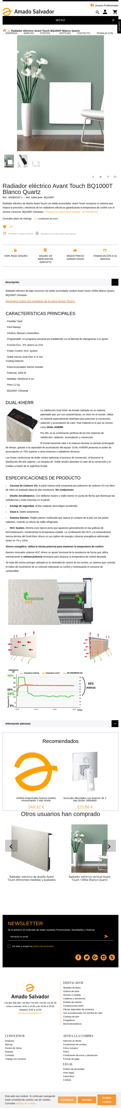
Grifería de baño (71, 991)
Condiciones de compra (75, 1044)
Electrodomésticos (72, 1024)
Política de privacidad (73, 1069)
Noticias (65, 33)
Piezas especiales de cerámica (78, 1009)
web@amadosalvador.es (30, 1013)
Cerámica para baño (73, 1005)
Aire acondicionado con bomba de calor (82, 1013)
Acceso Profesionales (104, 5)
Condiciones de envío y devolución (80, 1055)
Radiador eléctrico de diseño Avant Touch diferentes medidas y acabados (31, 878)
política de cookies (26, 1103)
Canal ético (68, 1076)
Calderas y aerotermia (74, 998)
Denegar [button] (87, 1099)
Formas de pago (71, 1059)
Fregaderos (69, 1020)
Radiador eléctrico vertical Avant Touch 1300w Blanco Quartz (89, 878)
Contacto (83, 33)
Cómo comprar (70, 1048)
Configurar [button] (67, 1099)
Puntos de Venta (13, 1048)
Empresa (11, 33)
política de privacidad (42, 946)
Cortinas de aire (71, 1016)
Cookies (67, 1080)
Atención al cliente (72, 1041)
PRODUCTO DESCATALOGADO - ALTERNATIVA (71, 211)
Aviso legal (68, 1072)
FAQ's (66, 1051)
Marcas (29, 33)
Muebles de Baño (72, 987)
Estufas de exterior (72, 1002)
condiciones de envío (48, 219)
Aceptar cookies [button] (107, 1099)
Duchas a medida (72, 995)
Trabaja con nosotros (15, 1059)
